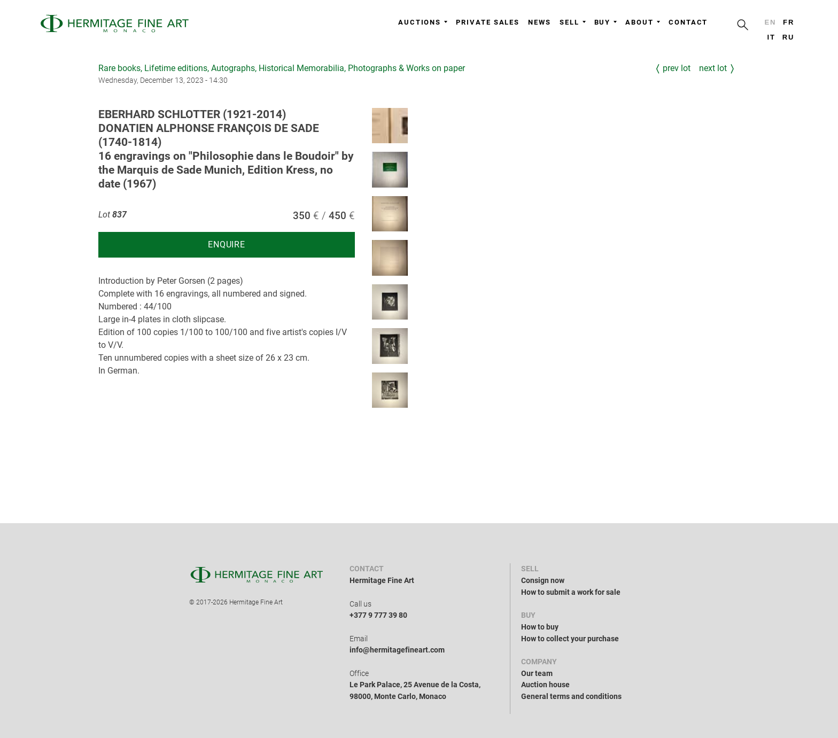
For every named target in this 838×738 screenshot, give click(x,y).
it (771, 37)
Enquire (226, 244)
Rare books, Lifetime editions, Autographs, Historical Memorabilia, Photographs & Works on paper (281, 68)
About (642, 22)
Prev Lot (676, 68)
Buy (605, 22)
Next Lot (713, 68)
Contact (688, 22)
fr (788, 22)
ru (788, 37)
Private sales (487, 22)
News (539, 22)
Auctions (422, 22)
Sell (573, 22)
